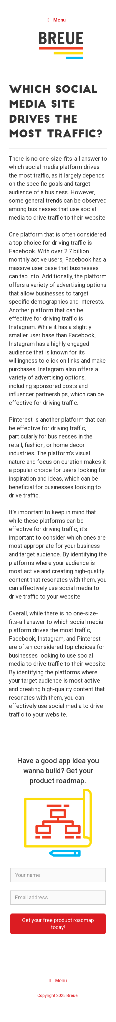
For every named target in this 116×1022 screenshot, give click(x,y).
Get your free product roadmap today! (58, 923)
